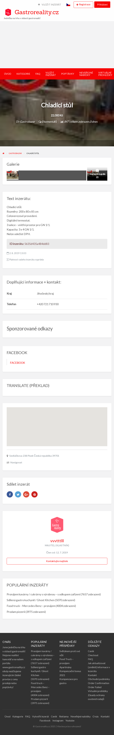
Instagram (57, 720)
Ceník (91, 651)
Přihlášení (102, 4)
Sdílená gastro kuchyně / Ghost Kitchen (31, 600)
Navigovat (16, 462)
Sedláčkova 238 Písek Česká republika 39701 (34, 455)
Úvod (7, 716)
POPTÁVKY (67, 73)
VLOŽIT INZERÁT (49, 4)
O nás (96, 716)
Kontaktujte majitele (57, 561)
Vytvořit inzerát (40, 716)
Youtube (69, 720)
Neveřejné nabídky (81, 716)
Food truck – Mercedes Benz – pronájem (31, 606)
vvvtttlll (57, 540)
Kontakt (92, 675)
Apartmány (65, 667)
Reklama (63, 716)
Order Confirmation (98, 683)
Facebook (45, 720)
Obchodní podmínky (99, 678)
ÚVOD (7, 73)
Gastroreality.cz (37, 12)
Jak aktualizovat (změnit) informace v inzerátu (99, 667)
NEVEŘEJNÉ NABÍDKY (86, 74)
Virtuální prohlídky (98, 690)
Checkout (93, 655)
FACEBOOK (17, 362)
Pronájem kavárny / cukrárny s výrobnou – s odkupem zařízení (43, 594)
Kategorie (17, 716)
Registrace (84, 4)
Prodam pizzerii (16, 611)
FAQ (37, 73)
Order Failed (94, 687)
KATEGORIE (23, 73)
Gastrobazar (27, 121)
